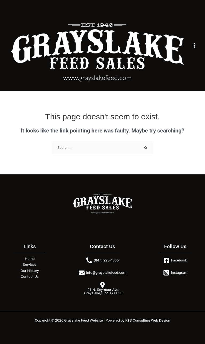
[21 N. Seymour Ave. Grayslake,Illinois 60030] (102, 288)
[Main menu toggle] (194, 45)
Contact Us (30, 276)
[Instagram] (175, 273)
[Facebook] (175, 260)
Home (30, 258)
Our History (30, 270)
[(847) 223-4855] (102, 260)
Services (30, 264)
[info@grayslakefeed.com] (102, 272)
